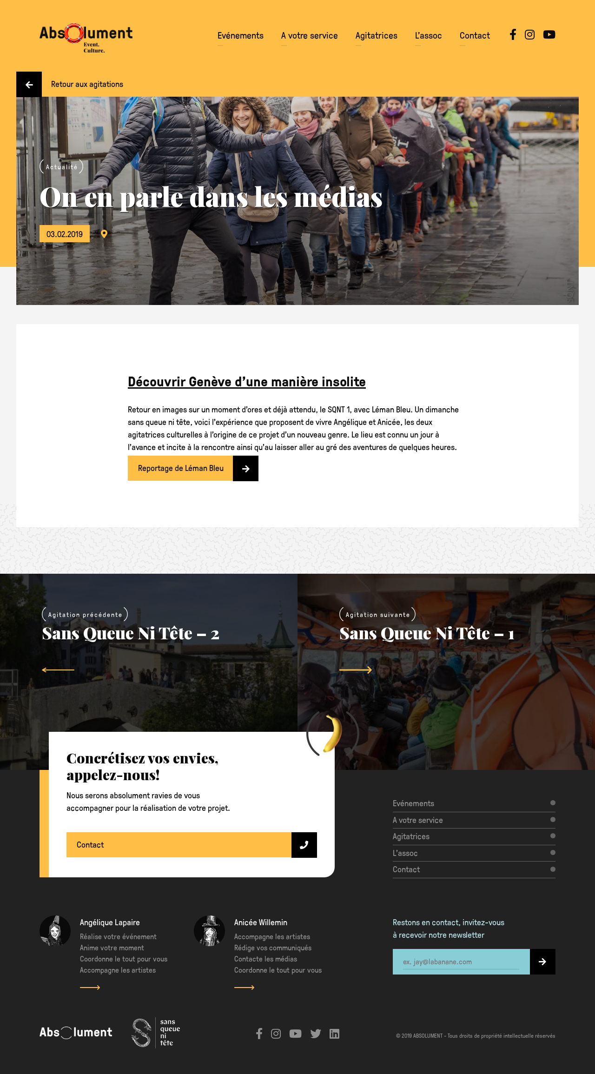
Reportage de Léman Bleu (198, 468)
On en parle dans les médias (211, 195)
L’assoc (428, 35)
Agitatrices (376, 35)
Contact (475, 35)
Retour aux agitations (69, 84)
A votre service (309, 35)
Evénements (241, 35)
